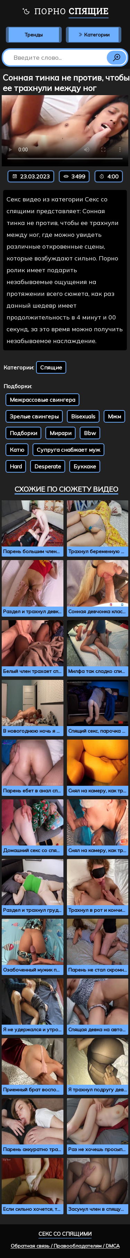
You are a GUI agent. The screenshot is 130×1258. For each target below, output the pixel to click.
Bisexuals (83, 416)
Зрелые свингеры (34, 416)
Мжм (114, 416)
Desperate (47, 466)
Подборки (23, 433)
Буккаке (84, 466)
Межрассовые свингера (42, 399)
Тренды (34, 35)
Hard (16, 466)
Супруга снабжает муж (68, 449)
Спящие (51, 367)
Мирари (60, 433)
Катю (17, 449)
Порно (65, 12)
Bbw (90, 433)
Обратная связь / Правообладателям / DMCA (65, 1246)
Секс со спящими (65, 1234)
